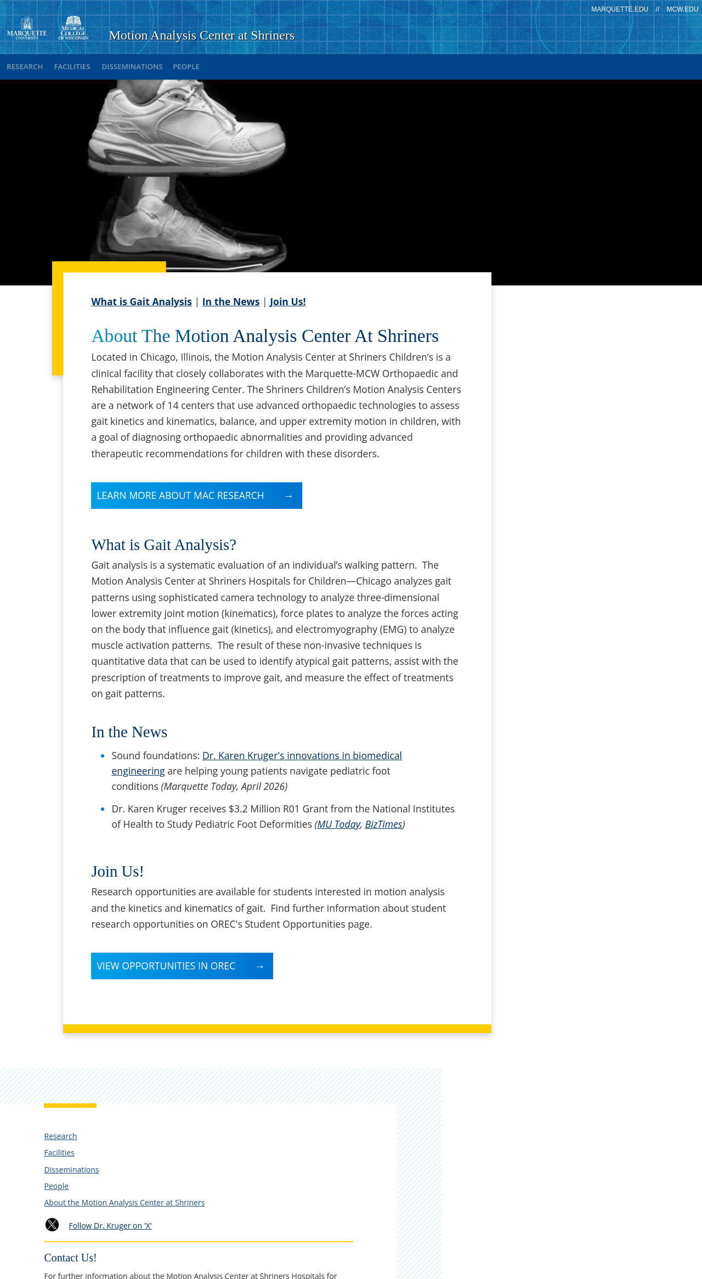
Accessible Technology (576, 1232)
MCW (614, 1256)
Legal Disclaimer (465, 1214)
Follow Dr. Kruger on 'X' (575, 433)
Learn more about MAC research (180, 487)
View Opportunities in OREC (166, 957)
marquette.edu (619, 9)
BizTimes (384, 816)
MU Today (339, 816)
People (227, 63)
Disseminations (160, 63)
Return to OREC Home (558, 766)
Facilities (89, 63)
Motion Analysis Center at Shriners (202, 35)
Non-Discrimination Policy (568, 1214)
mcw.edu (683, 9)
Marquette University (549, 1256)
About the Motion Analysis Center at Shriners (569, 405)
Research (30, 63)
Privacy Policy (391, 1214)
